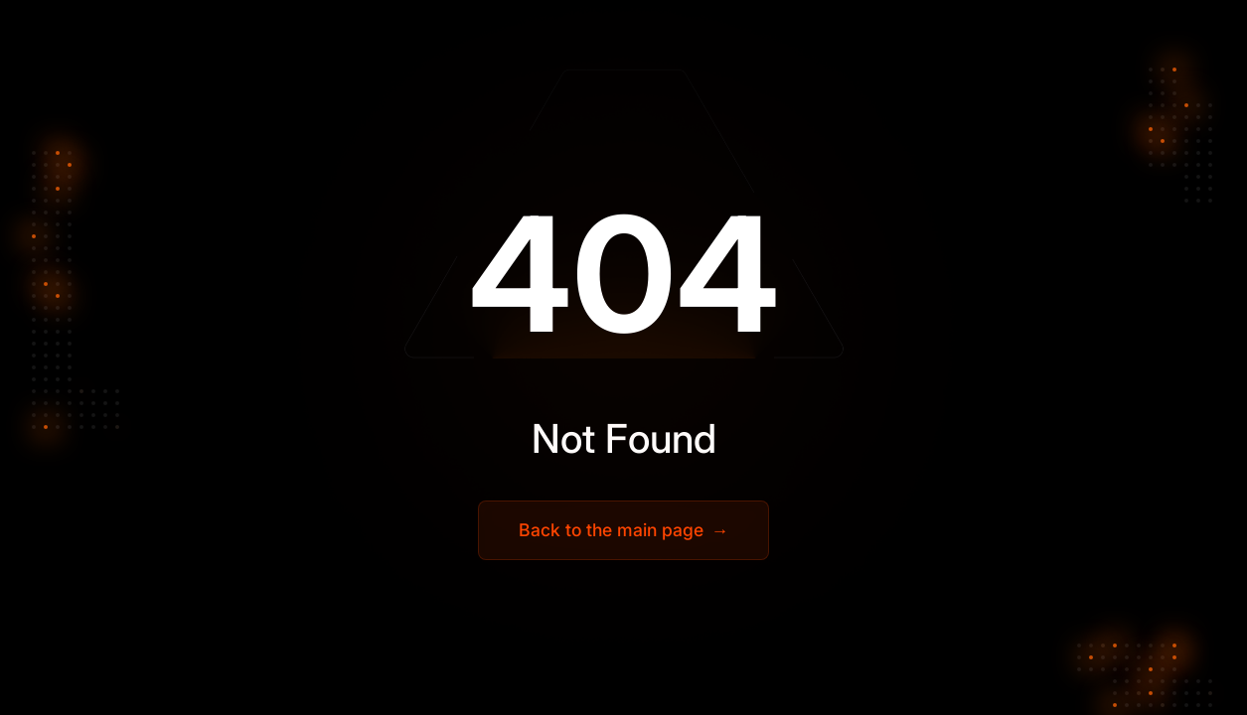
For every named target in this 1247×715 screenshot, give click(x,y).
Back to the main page (624, 530)
